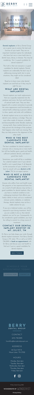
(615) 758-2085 (17, 338)
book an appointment (19, 241)
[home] (8, 4)
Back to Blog (17, 253)
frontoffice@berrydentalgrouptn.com (17, 341)
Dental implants (9, 46)
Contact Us (24, 275)
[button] (30, 4)
